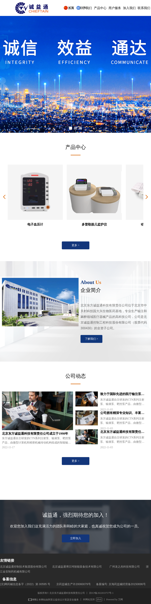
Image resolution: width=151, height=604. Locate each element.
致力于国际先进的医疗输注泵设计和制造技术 (122, 394)
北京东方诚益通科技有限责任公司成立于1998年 (122, 432)
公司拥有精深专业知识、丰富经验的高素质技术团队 (122, 413)
